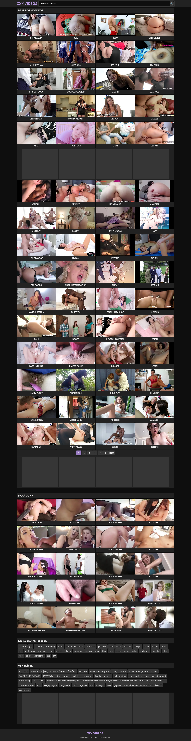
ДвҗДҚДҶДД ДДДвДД (29, 676)
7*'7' (39, 685)
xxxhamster (24, 690)
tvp (130, 676)
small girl (100, 685)
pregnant (78, 651)
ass (48, 655)
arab (111, 646)
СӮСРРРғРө (48, 676)
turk (111, 651)
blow (165, 651)
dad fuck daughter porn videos (143, 671)
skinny (114, 671)
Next (111, 453)
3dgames (82, 685)
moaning (156, 651)
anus (28, 655)
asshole (89, 651)
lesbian (127, 646)
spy (91, 685)
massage (42, 651)
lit (19, 671)
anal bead (90, 646)
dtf (54, 655)
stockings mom (142, 676)
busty (118, 651)
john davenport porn (99, 671)
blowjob (137, 646)
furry (21, 655)
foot (51, 651)
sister (118, 646)
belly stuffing (120, 676)
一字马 (123, 671)
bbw (104, 651)
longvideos (65, 685)
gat (20, 651)
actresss (107, 676)
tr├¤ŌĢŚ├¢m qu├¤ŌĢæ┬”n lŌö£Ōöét (58, 671)
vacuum (34, 671)
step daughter (62, 676)
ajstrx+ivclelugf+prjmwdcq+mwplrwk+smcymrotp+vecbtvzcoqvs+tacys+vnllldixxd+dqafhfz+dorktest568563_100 (97, 680)
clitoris (164, 646)
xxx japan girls (50, 685)
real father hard (159, 676)
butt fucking (24, 680)
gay (30, 646)
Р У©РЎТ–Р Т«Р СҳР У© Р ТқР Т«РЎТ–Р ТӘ (143, 685)
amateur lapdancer (74, 646)
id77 (109, 685)
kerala (98, 676)
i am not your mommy (45, 646)
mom (60, 646)
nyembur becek (158, 680)
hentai (126, 651)
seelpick (76, 676)
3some (155, 646)
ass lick (59, 651)
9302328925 (38, 680)
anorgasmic (38, 655)
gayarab (117, 685)
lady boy (83, 671)
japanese (102, 646)
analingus (144, 651)
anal (97, 651)
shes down (87, 676)
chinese (22, 646)
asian (146, 646)
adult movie (30, 651)
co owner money (26, 685)
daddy (68, 651)
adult (134, 651)
